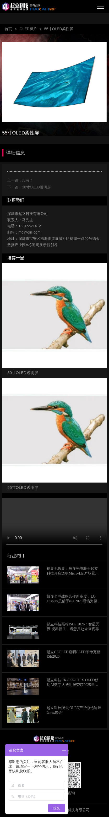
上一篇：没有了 (20, 180)
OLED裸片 (28, 29)
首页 (8, 29)
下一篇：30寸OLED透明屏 (29, 187)
